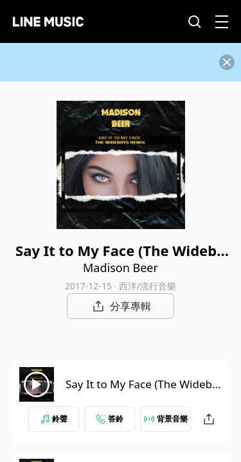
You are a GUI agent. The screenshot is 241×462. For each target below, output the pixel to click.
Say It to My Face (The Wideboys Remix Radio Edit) (142, 392)
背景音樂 (166, 418)
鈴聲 (53, 418)
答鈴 (109, 418)
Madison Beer (120, 267)
